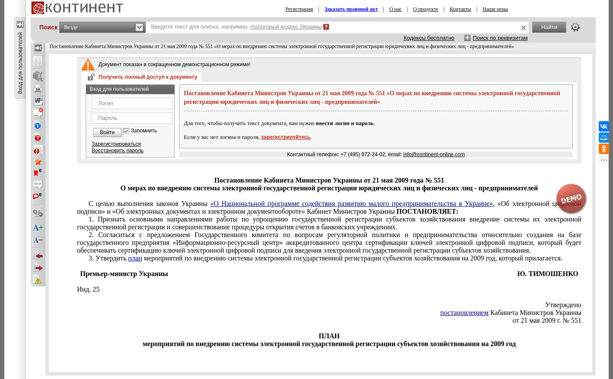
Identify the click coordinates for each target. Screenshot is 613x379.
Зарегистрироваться (116, 144)
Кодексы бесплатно (429, 38)
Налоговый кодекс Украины (286, 26)
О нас (395, 9)
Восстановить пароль (118, 151)
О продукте (425, 9)
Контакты (461, 9)
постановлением (464, 312)
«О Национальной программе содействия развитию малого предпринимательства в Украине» (351, 203)
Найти (549, 27)
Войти (107, 132)
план (135, 258)
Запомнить (144, 131)
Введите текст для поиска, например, (236, 26)
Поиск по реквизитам (500, 38)
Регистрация (299, 9)
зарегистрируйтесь (286, 137)
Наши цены (495, 9)
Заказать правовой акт (351, 9)
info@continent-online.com (434, 154)
